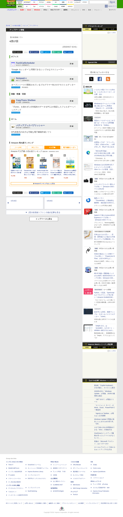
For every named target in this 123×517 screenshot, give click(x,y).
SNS (83, 10)
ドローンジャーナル (14, 478)
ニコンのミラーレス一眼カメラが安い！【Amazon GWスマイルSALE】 (104, 186)
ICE (92, 462)
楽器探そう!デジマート (60, 468)
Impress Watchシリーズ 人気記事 (100, 344)
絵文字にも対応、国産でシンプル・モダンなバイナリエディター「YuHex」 (104, 314)
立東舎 (55, 475)
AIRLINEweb (77, 465)
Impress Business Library (35, 471)
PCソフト (35, 147)
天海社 (95, 465)
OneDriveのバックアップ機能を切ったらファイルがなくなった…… (104, 435)
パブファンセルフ (98, 478)
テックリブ (74, 491)
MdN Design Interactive (80, 488)
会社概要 (81, 503)
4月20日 (50, 201)
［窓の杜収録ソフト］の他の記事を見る (43, 212)
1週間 (104, 29)
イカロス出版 (75, 462)
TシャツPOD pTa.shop (100, 484)
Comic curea (97, 468)
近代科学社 (54, 488)
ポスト (19, 52)
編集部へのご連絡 (54, 503)
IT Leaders (11, 475)
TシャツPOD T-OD (59, 471)
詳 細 (71, 64)
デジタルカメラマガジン (15, 488)
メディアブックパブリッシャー (30, 125)
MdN (72, 482)
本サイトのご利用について (14, 503)
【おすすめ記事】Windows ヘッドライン (102, 380)
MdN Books (76, 485)
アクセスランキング (95, 26)
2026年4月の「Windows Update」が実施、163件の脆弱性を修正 (104, 393)
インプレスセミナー (34, 475)
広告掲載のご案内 (40, 503)
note (58, 52)
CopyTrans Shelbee (26, 100)
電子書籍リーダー (69, 147)
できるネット (12, 491)
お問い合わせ (29, 503)
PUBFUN (93, 475)
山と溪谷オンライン (59, 481)
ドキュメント (75, 10)
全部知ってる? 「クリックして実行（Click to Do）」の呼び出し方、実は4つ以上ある (104, 144)
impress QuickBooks (99, 471)
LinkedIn (70, 52)
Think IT (10, 465)
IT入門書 (52, 147)
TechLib (75, 494)
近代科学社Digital (58, 491)
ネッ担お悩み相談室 (14, 482)
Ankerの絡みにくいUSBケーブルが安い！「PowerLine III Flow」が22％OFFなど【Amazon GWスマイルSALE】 (104, 258)
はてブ (47, 52)
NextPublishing (32, 491)
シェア (35, 52)
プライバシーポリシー (69, 503)
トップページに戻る (44, 219)
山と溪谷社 (54, 478)
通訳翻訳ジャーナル (79, 471)
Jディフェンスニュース (80, 468)
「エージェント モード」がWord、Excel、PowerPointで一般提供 (104, 407)
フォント (97, 10)
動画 (89, 10)
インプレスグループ (92, 503)
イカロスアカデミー (79, 478)
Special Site (92, 62)
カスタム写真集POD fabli (101, 487)
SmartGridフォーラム (34, 465)
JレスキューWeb (78, 475)
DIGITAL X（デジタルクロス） (37, 478)
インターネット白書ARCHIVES (18, 495)
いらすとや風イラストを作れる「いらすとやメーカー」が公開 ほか (104, 92)
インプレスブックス (34, 487)
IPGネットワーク (96, 481)
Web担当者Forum (13, 468)
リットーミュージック (60, 465)
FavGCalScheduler (25, 63)
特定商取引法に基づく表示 (109, 503)
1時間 (87, 29)
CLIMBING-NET (58, 485)
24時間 (95, 29)
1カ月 (112, 29)
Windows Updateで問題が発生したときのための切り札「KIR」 (104, 421)
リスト (26, 52)
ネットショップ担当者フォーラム (38, 468)
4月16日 (14, 201)
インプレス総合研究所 (15, 471)
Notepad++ (21, 78)
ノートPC (18, 147)
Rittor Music (55, 462)
